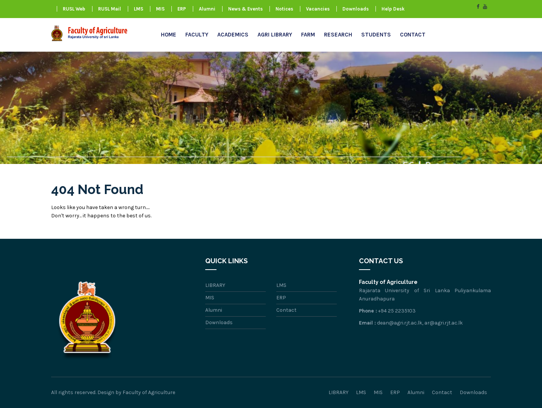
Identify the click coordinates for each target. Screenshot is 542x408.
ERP (181, 9)
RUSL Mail (109, 9)
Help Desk (393, 9)
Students (376, 34)
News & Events (245, 9)
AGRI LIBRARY (274, 34)
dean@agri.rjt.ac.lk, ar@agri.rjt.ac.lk (420, 323)
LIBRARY (215, 285)
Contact (412, 34)
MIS (160, 9)
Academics (232, 34)
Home (168, 34)
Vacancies (318, 9)
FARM (308, 34)
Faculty (196, 34)
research (338, 34)
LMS (138, 9)
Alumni (207, 9)
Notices (284, 9)
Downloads (355, 9)
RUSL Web (74, 9)
